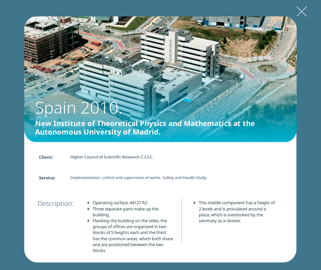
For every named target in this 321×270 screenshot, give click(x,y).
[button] (160, 79)
